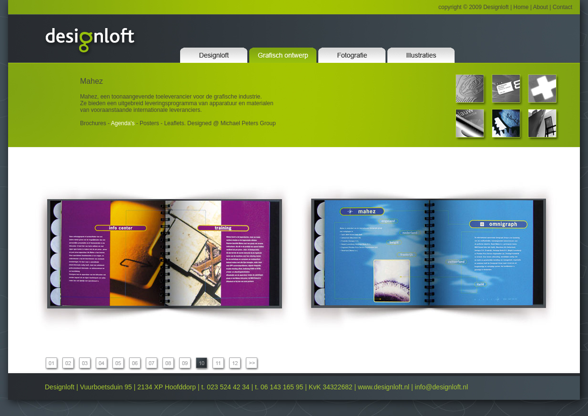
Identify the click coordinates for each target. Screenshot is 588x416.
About (540, 7)
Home (520, 7)
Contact (562, 7)
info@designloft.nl (441, 387)
